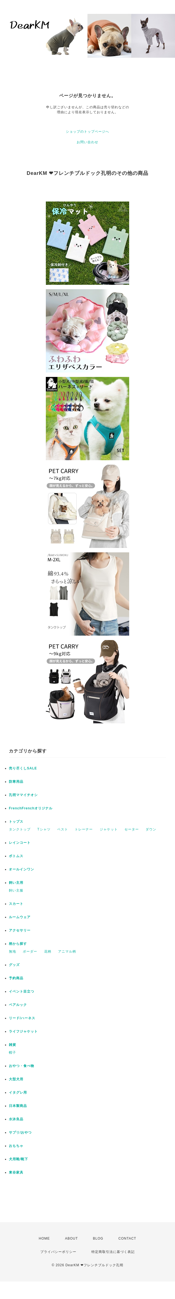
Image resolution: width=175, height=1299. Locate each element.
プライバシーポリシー (58, 1252)
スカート (16, 904)
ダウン (151, 829)
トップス (16, 822)
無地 (12, 951)
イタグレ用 (18, 1092)
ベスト (62, 829)
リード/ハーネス (22, 1018)
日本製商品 (18, 1106)
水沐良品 (16, 1119)
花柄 (47, 951)
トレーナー (84, 829)
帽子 (12, 1052)
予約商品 (16, 978)
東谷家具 (16, 1172)
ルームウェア (20, 917)
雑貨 (12, 1045)
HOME (44, 1238)
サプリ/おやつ (20, 1132)
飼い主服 (16, 890)
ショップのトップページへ (87, 132)
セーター (131, 829)
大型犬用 (16, 1079)
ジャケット (109, 829)
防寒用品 (16, 782)
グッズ (14, 965)
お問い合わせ (87, 142)
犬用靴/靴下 (18, 1159)
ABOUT (71, 1238)
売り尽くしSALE (23, 768)
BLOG (98, 1238)
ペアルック (18, 1005)
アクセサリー (20, 930)
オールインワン (21, 869)
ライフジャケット (23, 1031)
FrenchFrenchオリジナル (30, 808)
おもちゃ (16, 1146)
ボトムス (16, 856)
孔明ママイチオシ (23, 795)
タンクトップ (20, 829)
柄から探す (18, 944)
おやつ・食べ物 (21, 1066)
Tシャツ (43, 829)
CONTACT (127, 1238)
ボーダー (30, 951)
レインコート (20, 843)
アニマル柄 (67, 951)
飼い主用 (16, 883)
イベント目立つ (21, 991)
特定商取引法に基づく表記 (113, 1252)
